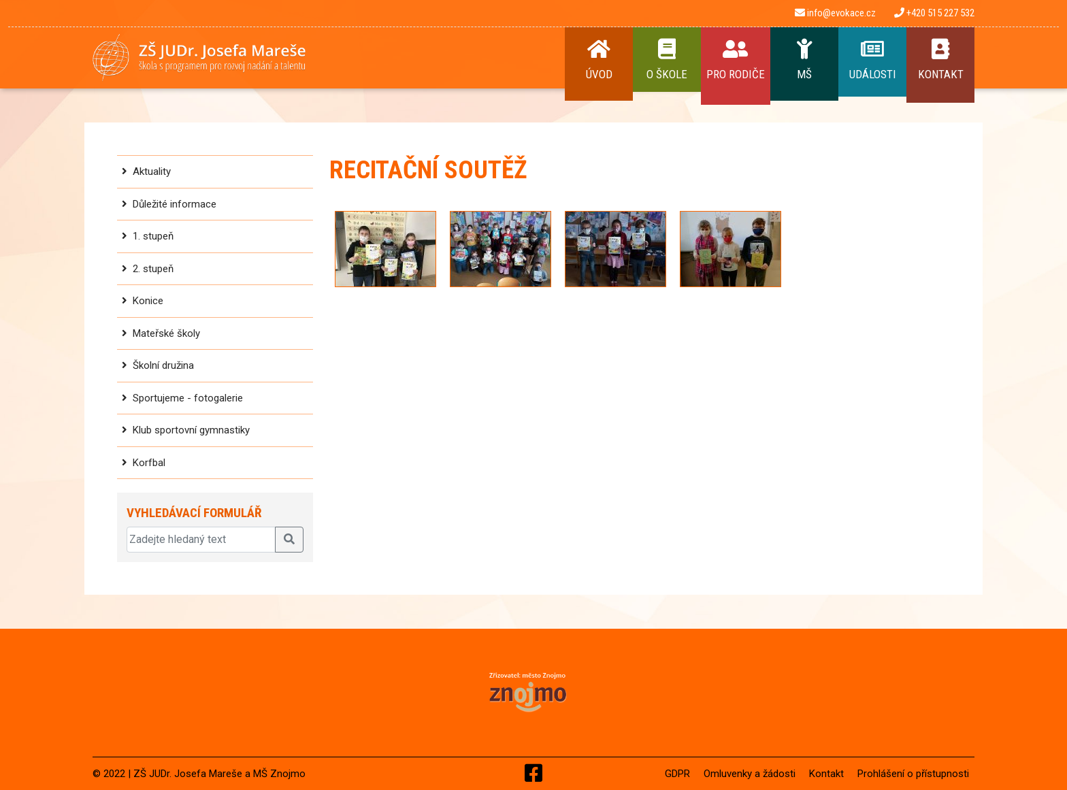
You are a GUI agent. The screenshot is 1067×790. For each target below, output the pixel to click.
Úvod (598, 60)
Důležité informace (174, 204)
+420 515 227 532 (934, 13)
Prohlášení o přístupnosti (913, 774)
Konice (148, 301)
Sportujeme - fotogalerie (188, 398)
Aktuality (152, 171)
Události (872, 60)
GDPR (677, 774)
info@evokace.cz (835, 13)
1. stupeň (153, 236)
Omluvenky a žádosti (749, 774)
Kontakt (940, 60)
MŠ (804, 60)
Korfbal (149, 463)
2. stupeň (153, 269)
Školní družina (163, 365)
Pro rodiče (735, 60)
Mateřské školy (166, 333)
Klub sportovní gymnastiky (191, 430)
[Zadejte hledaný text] (201, 540)
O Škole (666, 60)
